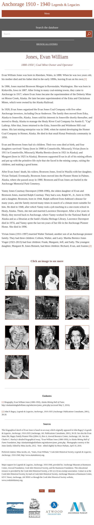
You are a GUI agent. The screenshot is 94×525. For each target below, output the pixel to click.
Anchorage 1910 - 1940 (41, 4)
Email (52, 491)
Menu (47, 13)
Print (42, 491)
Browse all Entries (47, 44)
